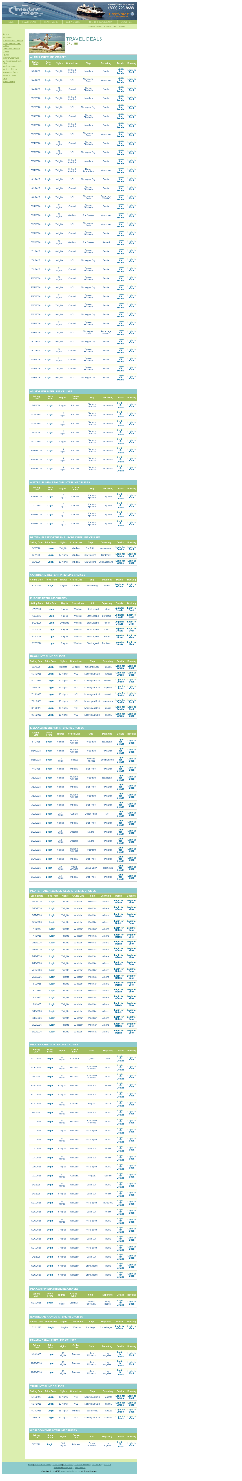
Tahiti (5, 78)
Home (30, 1465)
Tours (115, 26)
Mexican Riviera (10, 69)
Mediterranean (9, 66)
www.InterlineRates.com (70, 1471)
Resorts (107, 26)
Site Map (57, 1468)
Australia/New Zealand (13, 40)
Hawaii (6, 55)
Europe (6, 52)
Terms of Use (80, 1468)
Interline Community (82, 1465)
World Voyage (9, 81)
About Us (107, 1465)
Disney (99, 26)
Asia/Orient (7, 37)
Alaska (6, 34)
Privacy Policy (67, 1468)
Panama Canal (9, 75)
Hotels (122, 26)
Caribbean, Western (11, 49)
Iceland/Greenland (11, 58)
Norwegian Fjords (10, 72)
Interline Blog (97, 1465)
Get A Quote (68, 1465)
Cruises (91, 26)
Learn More (57, 1465)
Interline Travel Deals (42, 1465)
